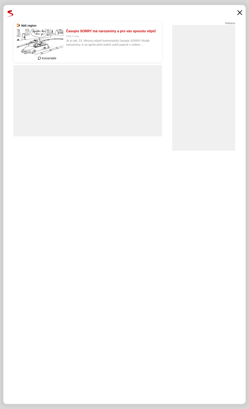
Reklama (230, 23)
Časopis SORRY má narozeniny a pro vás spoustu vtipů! (111, 31)
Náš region (28, 25)
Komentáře (47, 58)
